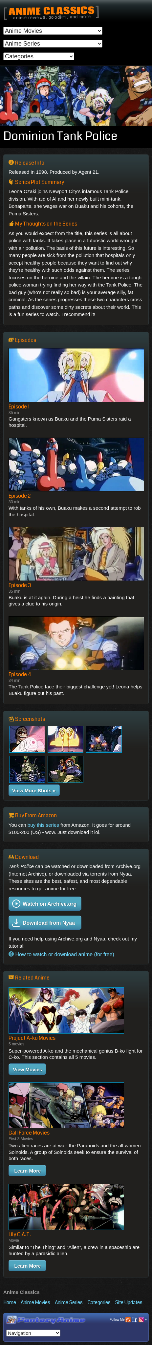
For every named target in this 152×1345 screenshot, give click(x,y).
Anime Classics (51, 11)
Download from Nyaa (43, 923)
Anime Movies (35, 1302)
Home (9, 1302)
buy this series (43, 825)
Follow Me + (128, 1320)
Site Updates (128, 1302)
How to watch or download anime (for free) (61, 954)
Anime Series (69, 1302)
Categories (99, 1302)
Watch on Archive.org (44, 904)
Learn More (27, 1171)
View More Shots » (33, 790)
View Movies (27, 1069)
